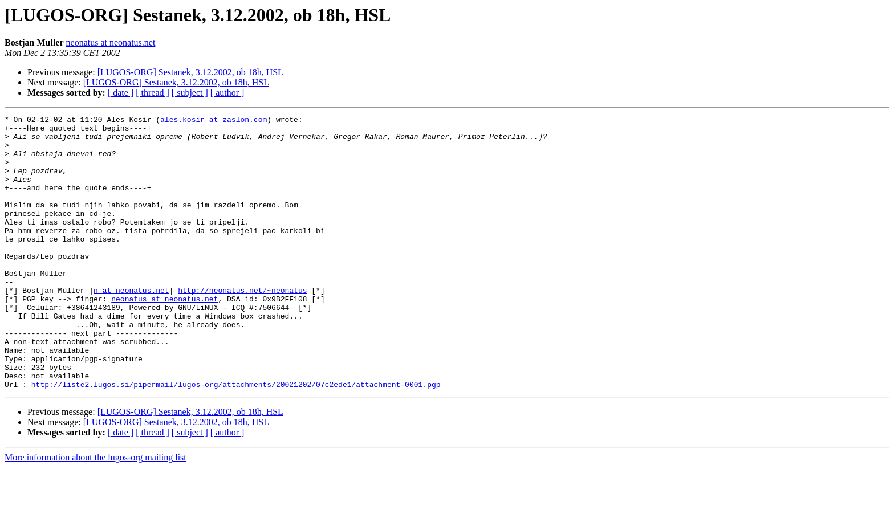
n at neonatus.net (131, 326)
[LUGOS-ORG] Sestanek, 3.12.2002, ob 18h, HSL (190, 72)
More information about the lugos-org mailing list (95, 512)
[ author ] (227, 92)
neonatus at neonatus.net (111, 42)
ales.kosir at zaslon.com (213, 121)
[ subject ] (190, 92)
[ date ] (120, 92)
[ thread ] (152, 92)
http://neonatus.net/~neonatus (242, 326)
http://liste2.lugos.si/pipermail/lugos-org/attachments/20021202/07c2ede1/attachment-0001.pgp (236, 439)
